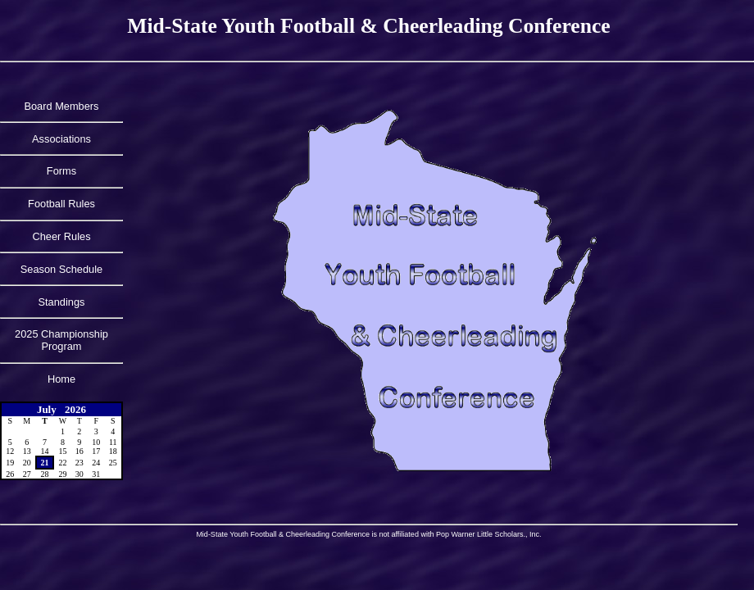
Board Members (61, 106)
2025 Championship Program (61, 340)
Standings (62, 302)
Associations (61, 139)
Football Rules (61, 203)
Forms (61, 171)
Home (61, 379)
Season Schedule (61, 269)
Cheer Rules (61, 236)
